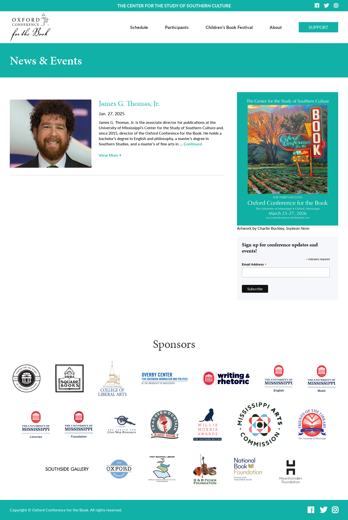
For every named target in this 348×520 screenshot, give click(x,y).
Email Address (254, 264)
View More (110, 155)
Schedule (139, 27)
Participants (177, 27)
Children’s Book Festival (229, 27)
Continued (193, 144)
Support (318, 27)
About (276, 27)
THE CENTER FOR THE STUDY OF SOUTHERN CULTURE (174, 5)
